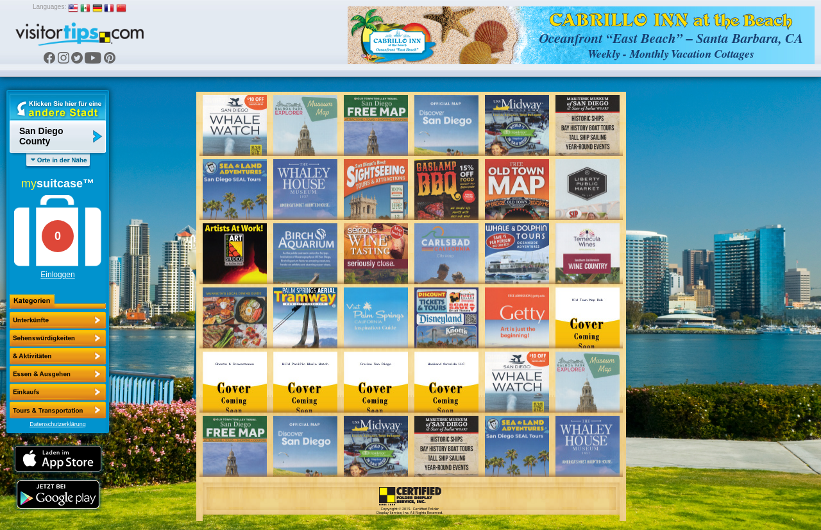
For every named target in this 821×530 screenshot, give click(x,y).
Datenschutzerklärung (58, 424)
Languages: (49, 6)
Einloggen (57, 274)
